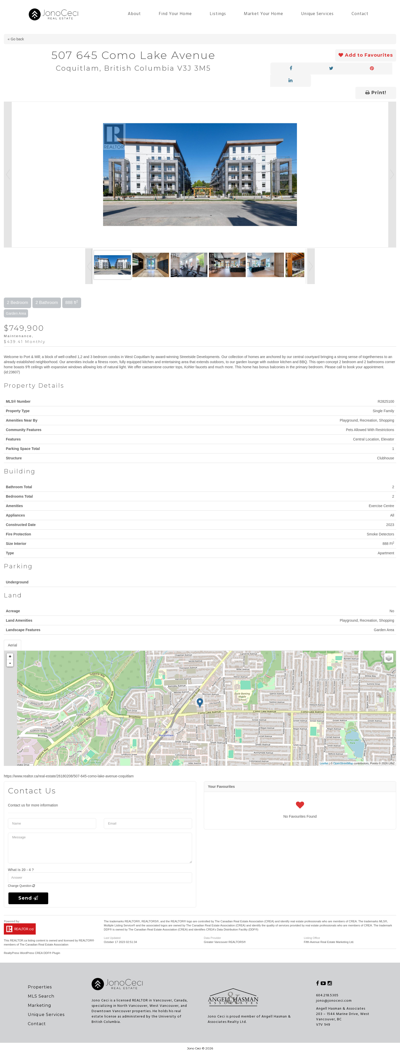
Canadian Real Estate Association (46, 944)
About (134, 13)
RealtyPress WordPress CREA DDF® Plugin (32, 952)
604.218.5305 (327, 995)
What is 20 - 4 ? (21, 870)
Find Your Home (175, 13)
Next (392, 174)
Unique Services (317, 13)
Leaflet (324, 763)
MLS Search (41, 996)
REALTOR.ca (18, 940)
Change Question (21, 886)
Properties (40, 987)
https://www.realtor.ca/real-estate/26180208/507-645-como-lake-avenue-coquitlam (69, 776)
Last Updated (112, 937)
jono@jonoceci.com (334, 1001)
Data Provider (212, 937)
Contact (360, 13)
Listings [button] (218, 13)
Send (28, 898)
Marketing (39, 1005)
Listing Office (312, 937)
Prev (8, 174)
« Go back (16, 39)
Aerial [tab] (12, 645)
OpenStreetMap (343, 763)
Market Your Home (263, 13)
